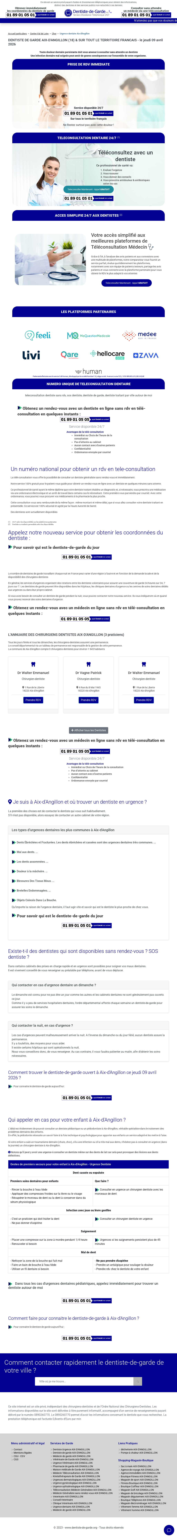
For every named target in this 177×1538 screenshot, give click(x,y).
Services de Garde (61, 1443)
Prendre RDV (33, 700)
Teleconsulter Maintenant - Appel (89, 189)
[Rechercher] (137, 1381)
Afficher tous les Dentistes (88, 730)
